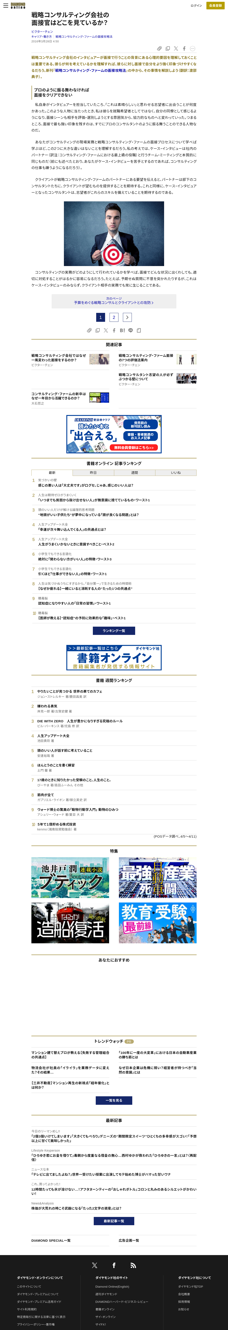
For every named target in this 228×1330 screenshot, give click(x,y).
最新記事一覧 (114, 1221)
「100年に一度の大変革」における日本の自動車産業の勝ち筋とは (158, 1055)
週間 (134, 473)
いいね (176, 473)
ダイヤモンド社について (194, 1278)
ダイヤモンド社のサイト (112, 1278)
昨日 (93, 473)
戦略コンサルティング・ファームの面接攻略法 (84, 36)
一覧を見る (114, 1100)
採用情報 (184, 1301)
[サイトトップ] (16, 5)
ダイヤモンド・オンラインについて (40, 1278)
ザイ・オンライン (106, 1317)
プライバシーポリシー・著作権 (36, 1324)
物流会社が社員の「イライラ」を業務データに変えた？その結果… (70, 1070)
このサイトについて (29, 1286)
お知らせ (183, 1309)
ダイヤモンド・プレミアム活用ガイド (39, 1301)
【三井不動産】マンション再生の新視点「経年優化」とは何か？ (70, 1085)
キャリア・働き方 (41, 36)
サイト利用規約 (27, 1309)
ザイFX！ (101, 1324)
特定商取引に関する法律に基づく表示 (41, 1317)
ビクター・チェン (42, 31)
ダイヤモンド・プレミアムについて (38, 1294)
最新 (52, 473)
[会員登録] (215, 5)
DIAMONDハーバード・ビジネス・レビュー (122, 1301)
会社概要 (184, 1294)
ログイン (196, 5)
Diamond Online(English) (112, 1286)
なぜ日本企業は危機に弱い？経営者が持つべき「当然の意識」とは (158, 1070)
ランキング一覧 (114, 631)
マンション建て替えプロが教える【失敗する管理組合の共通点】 (70, 1055)
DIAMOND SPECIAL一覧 (51, 1240)
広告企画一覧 (129, 1240)
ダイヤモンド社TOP (190, 1286)
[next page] (127, 317)
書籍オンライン (105, 1309)
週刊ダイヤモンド (106, 1294)
